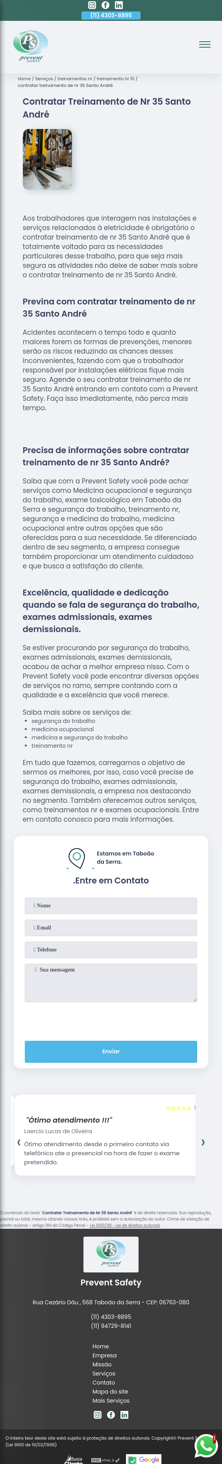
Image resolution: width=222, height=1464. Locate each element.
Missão (102, 1321)
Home (100, 1303)
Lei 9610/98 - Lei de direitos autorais (125, 1209)
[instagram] (92, 6)
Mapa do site (110, 1348)
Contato (103, 1339)
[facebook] (105, 6)
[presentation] (111, 1003)
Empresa (104, 1312)
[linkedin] (119, 6)
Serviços (103, 1330)
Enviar (111, 1035)
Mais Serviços (111, 1357)
